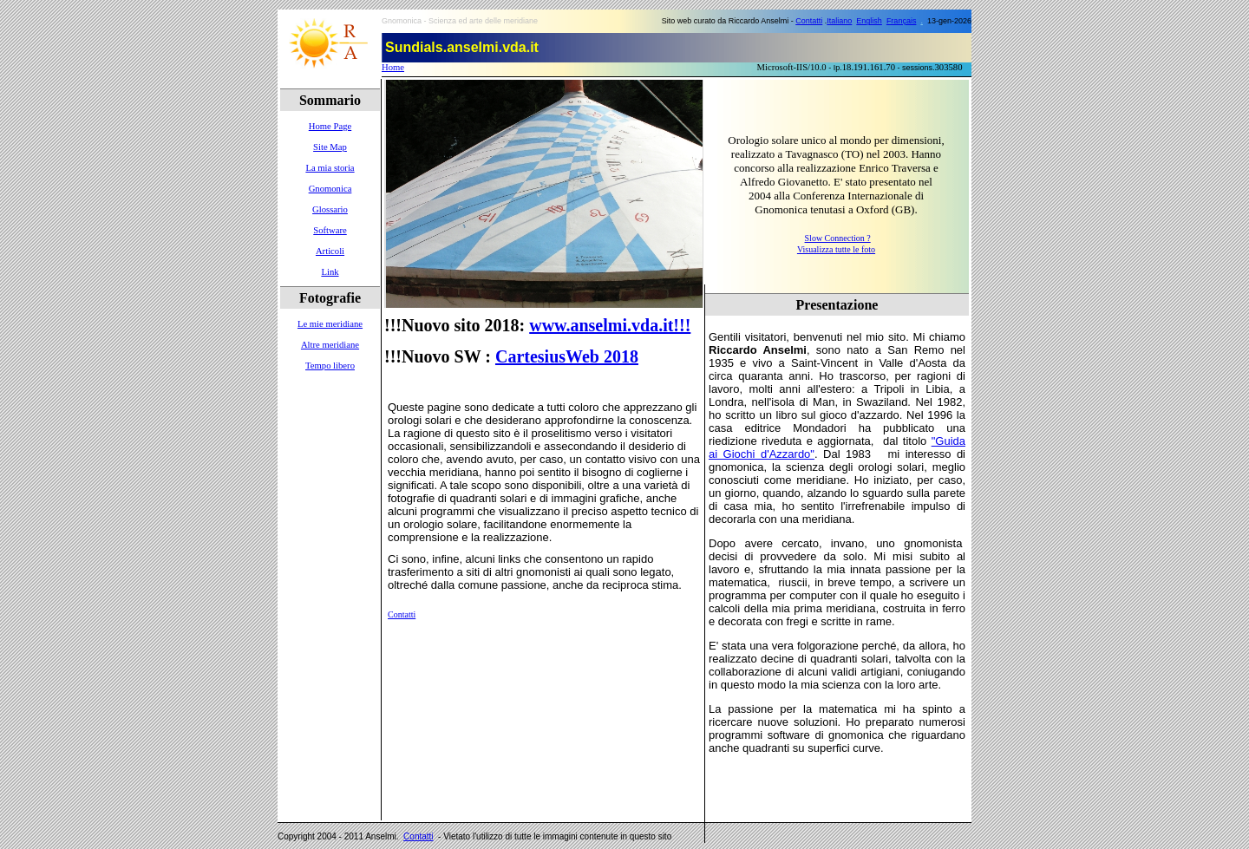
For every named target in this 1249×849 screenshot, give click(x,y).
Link (329, 272)
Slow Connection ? (838, 238)
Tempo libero (330, 365)
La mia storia (329, 168)
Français (901, 20)
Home (393, 67)
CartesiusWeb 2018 (566, 356)
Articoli (330, 251)
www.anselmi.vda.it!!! (609, 325)
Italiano (839, 20)
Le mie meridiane (330, 324)
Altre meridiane (330, 344)
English (869, 20)
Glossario (330, 209)
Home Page (330, 126)
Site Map (330, 147)
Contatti (808, 20)
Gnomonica (330, 188)
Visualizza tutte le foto (836, 249)
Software (329, 230)
